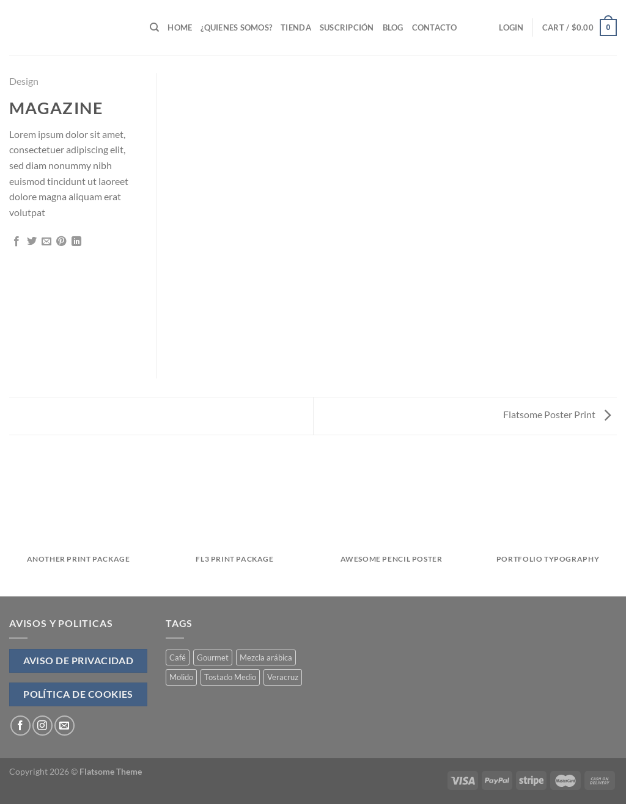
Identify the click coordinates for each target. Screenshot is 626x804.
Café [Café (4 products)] (177, 657)
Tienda (296, 27)
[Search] (154, 27)
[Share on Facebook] (16, 241)
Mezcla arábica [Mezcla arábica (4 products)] (266, 657)
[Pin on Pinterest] (61, 241)
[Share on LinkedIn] (76, 241)
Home (180, 27)
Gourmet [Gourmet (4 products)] (213, 657)
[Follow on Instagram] (42, 725)
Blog (393, 27)
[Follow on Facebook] (20, 725)
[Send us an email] (64, 725)
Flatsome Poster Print (557, 414)
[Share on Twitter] (32, 241)
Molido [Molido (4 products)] (181, 677)
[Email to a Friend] (46, 241)
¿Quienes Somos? (236, 27)
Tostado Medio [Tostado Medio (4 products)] (230, 677)
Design (24, 81)
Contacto (434, 27)
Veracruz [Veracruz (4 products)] (282, 677)
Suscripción (347, 27)
